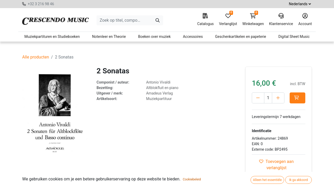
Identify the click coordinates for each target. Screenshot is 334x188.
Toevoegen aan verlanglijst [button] (276, 164)
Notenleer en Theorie (109, 36)
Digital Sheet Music (294, 36)
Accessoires (193, 36)
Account (305, 19)
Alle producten (35, 57)
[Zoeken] (157, 20)
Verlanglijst (228, 19)
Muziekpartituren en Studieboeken (52, 36)
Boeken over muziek (154, 36)
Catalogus (205, 19)
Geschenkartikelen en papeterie (240, 36)
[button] (297, 97)
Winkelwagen (253, 19)
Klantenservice (281, 19)
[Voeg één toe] (278, 97)
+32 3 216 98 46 (41, 4)
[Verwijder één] (258, 97)
